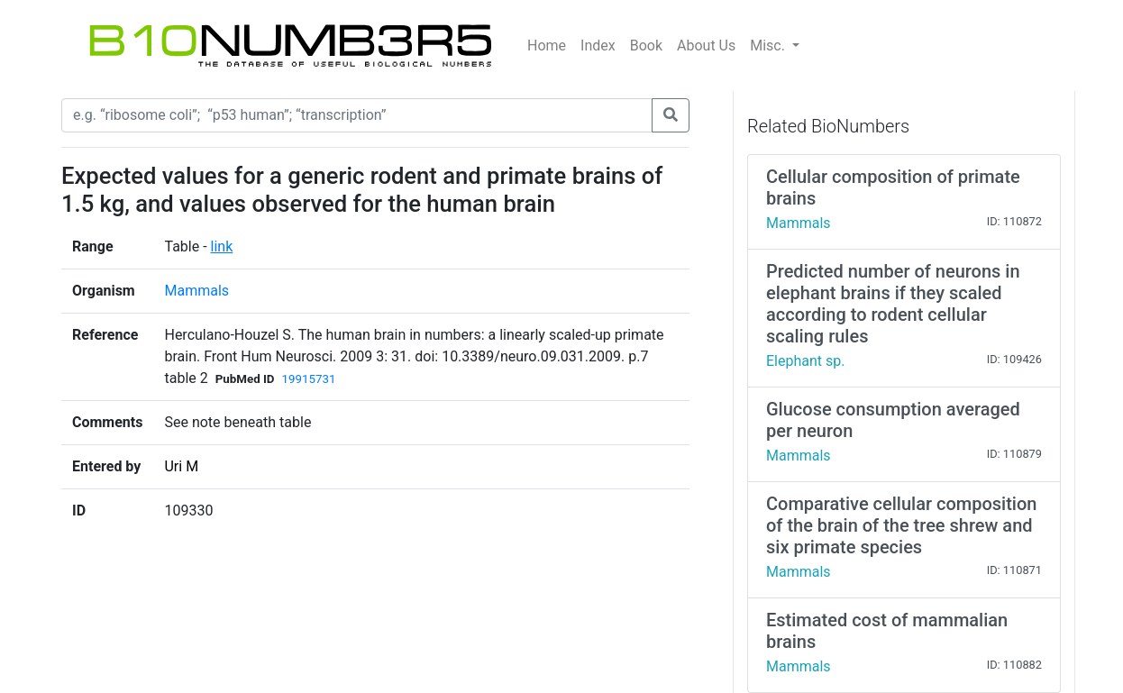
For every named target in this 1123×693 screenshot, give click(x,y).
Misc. (769, 45)
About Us (706, 45)
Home (546, 45)
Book (646, 45)
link (222, 246)
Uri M (181, 466)
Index (598, 45)
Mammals (196, 290)
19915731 (309, 379)
